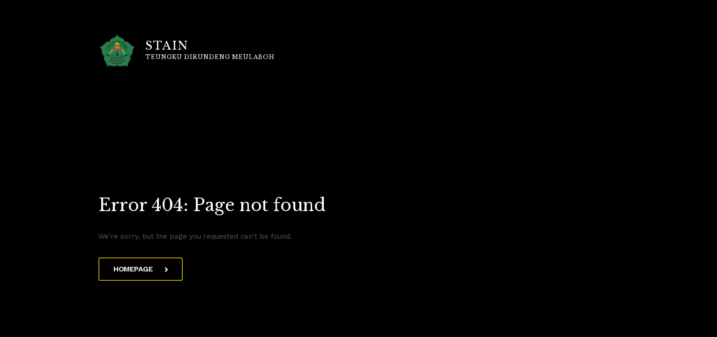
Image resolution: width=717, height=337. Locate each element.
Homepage (140, 268)
